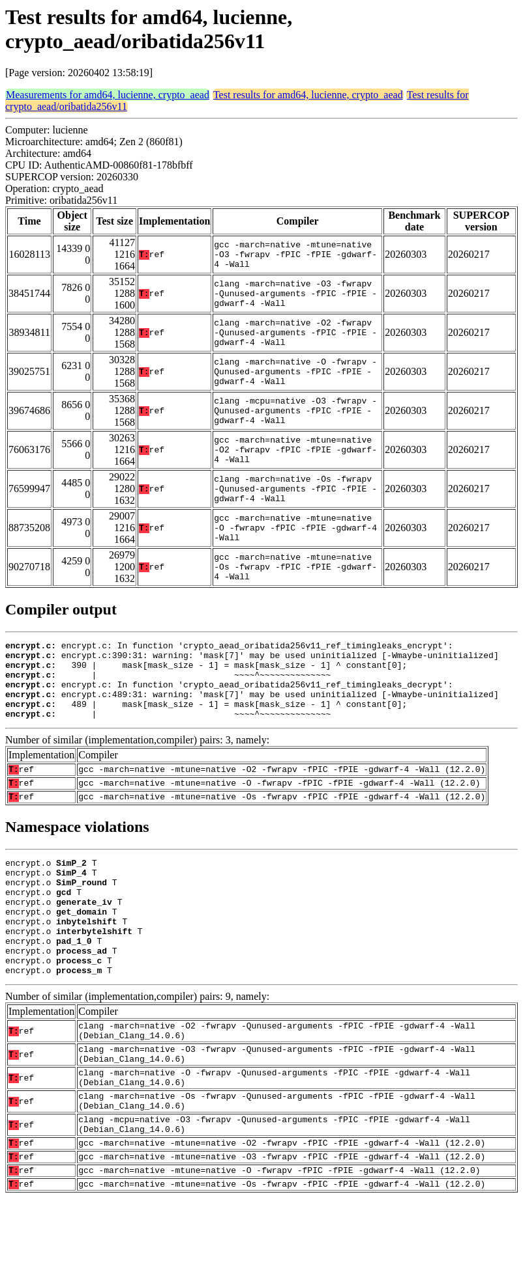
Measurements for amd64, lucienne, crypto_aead (107, 94)
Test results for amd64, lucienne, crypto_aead (308, 94)
